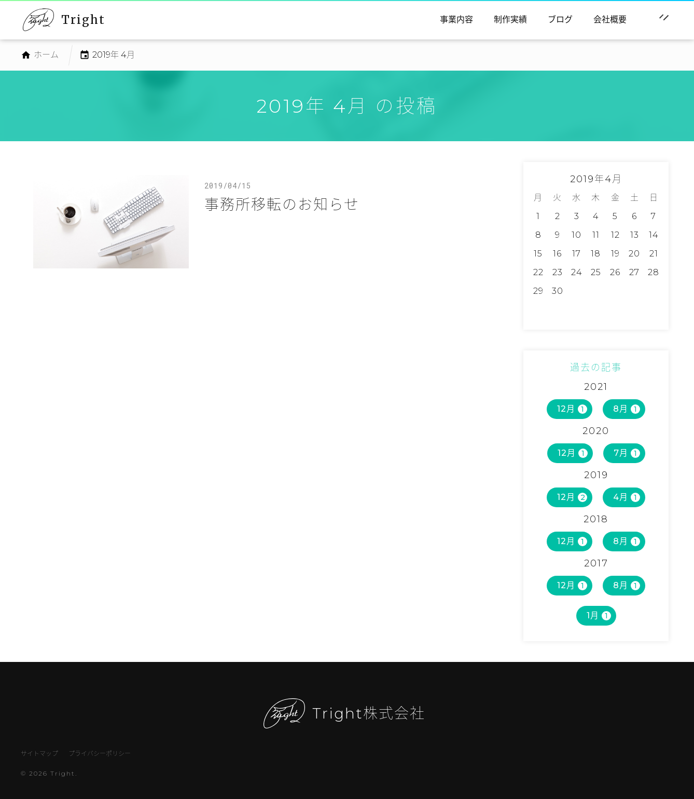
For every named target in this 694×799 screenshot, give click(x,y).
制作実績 (510, 19)
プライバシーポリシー (99, 753)
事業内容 (456, 19)
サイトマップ (39, 753)
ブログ (560, 19)
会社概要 (610, 19)
